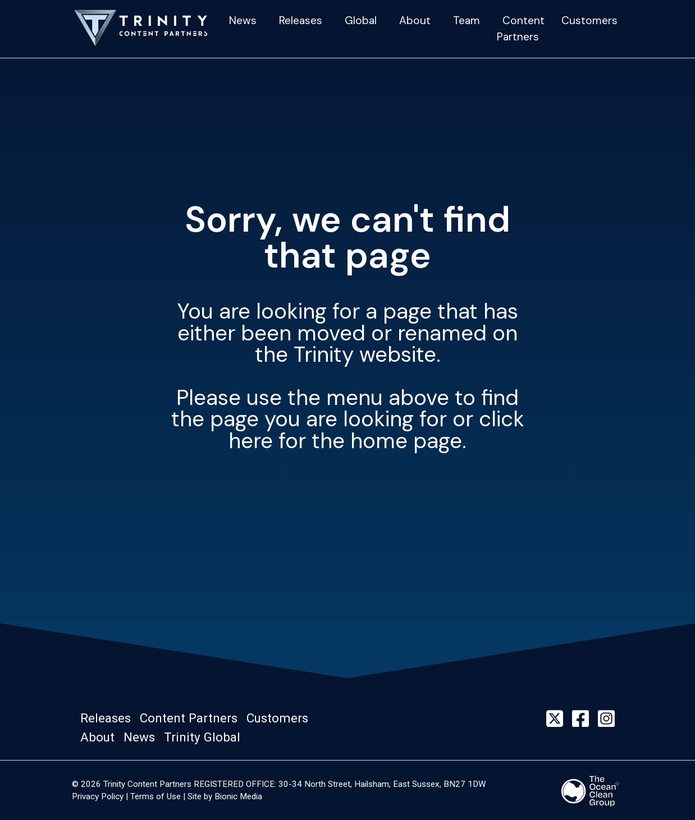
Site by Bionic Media (225, 796)
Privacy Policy (98, 796)
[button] (109, 718)
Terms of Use (155, 796)
